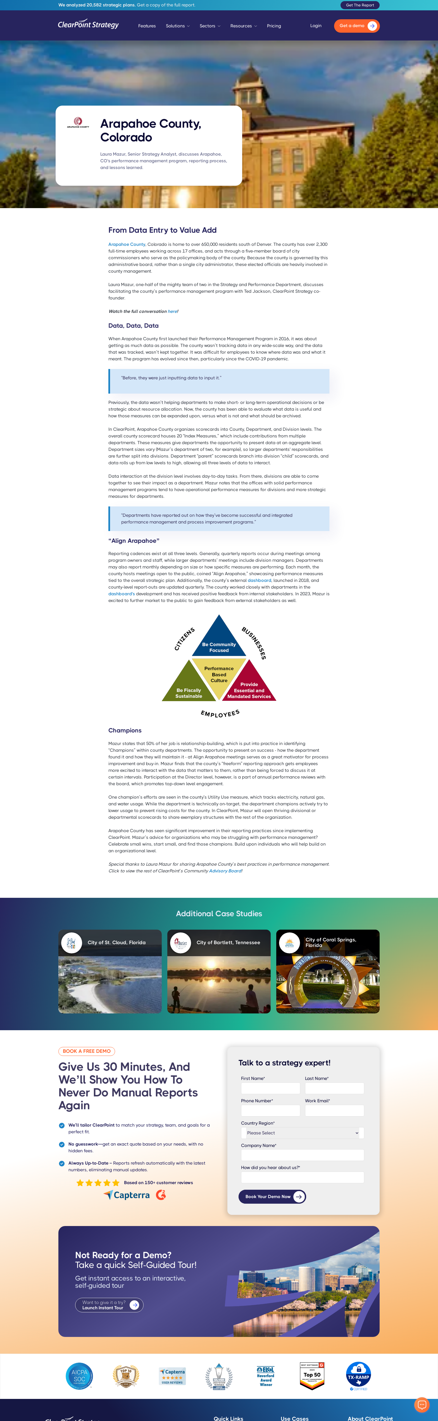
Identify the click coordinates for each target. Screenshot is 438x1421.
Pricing (274, 25)
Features (147, 25)
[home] (88, 26)
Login (316, 25)
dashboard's (121, 593)
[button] (178, 27)
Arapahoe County (126, 244)
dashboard (259, 580)
